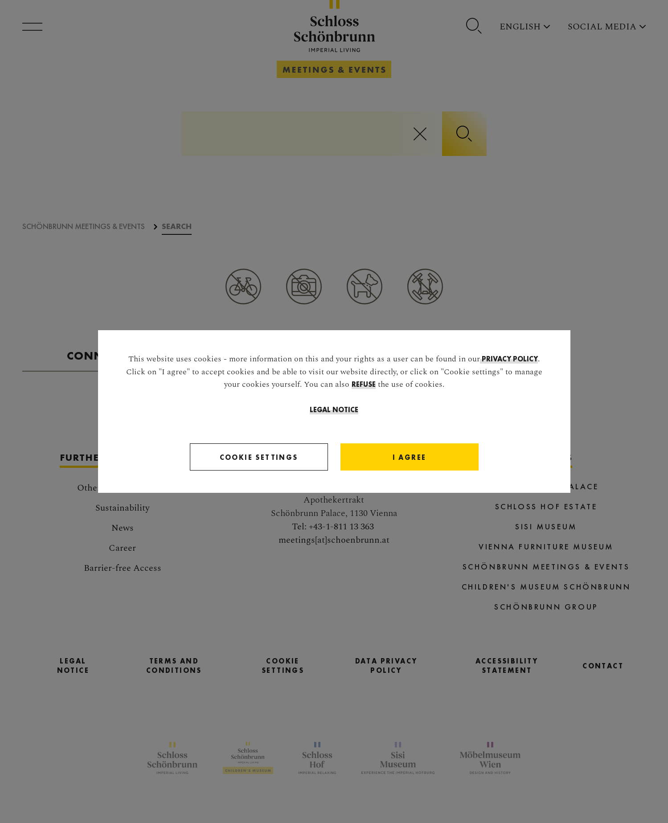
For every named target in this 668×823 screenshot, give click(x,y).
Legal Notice (334, 409)
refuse (364, 384)
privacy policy (509, 359)
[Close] (409, 457)
